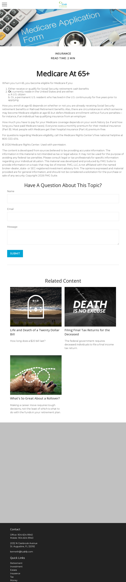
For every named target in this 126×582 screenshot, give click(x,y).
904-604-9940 (25, 534)
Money (13, 580)
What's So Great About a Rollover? (35, 398)
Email (10, 209)
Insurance (15, 573)
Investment (16, 566)
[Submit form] (15, 253)
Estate (13, 570)
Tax (12, 577)
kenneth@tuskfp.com (21, 551)
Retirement (16, 563)
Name (10, 191)
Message (12, 226)
